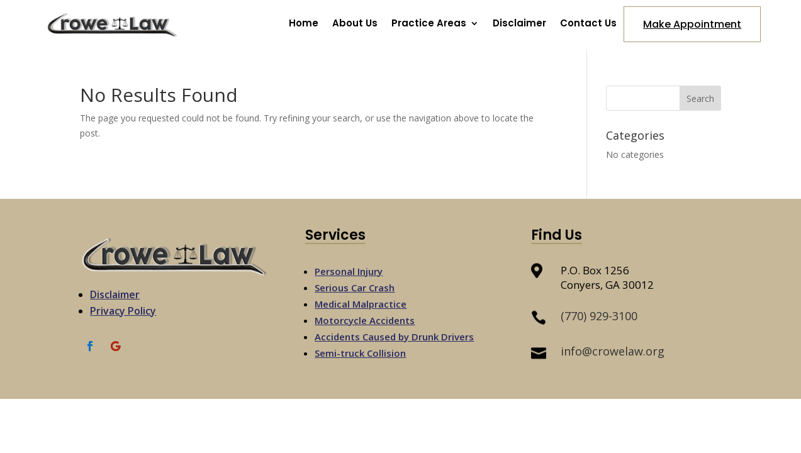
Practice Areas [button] (428, 24)
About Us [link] (355, 24)
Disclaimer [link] (519, 24)
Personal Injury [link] (349, 271)
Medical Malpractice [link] (360, 304)
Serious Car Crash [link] (355, 287)
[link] (112, 39)
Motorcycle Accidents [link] (365, 320)
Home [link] (303, 24)
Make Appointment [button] (692, 24)
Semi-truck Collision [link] (360, 353)
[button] (700, 98)
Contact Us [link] (588, 24)
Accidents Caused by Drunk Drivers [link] (394, 336)
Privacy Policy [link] (123, 311)
